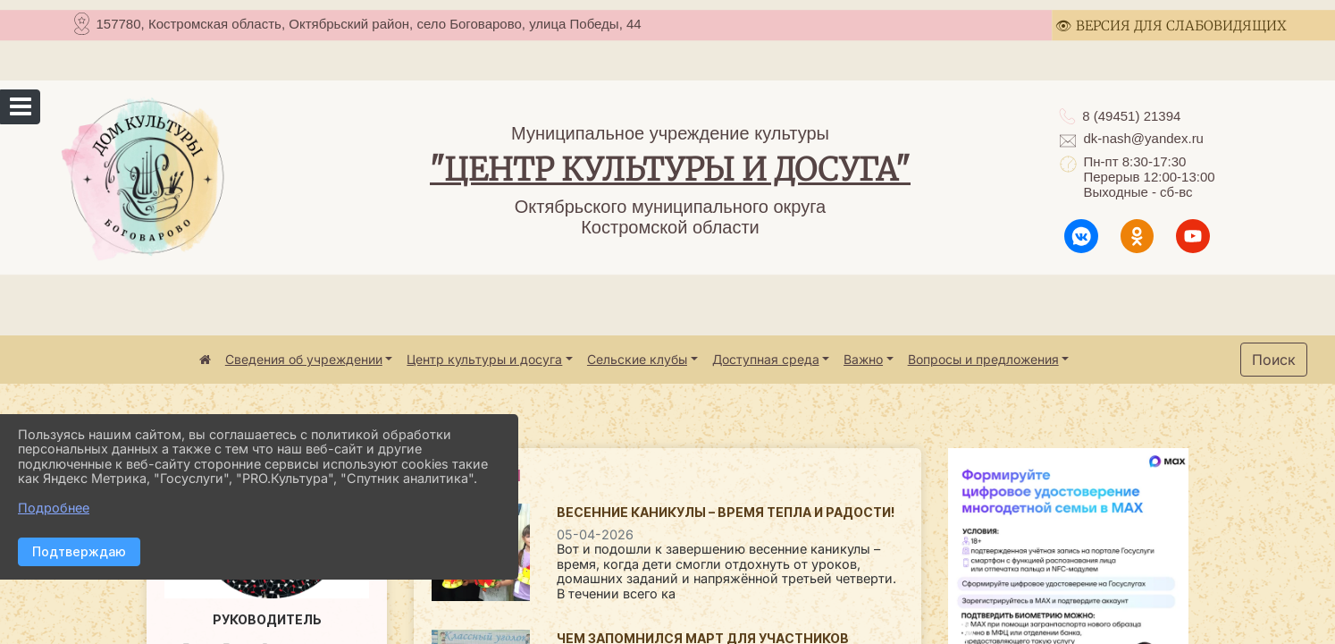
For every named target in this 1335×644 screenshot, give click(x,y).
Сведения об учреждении (303, 359)
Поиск (1274, 360)
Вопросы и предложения (983, 359)
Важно (863, 359)
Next (1171, 631)
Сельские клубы (637, 359)
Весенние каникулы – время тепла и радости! (725, 512)
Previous (961, 631)
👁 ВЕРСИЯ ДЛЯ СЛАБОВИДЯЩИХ (1171, 25)
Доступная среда (765, 359)
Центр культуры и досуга (484, 359)
